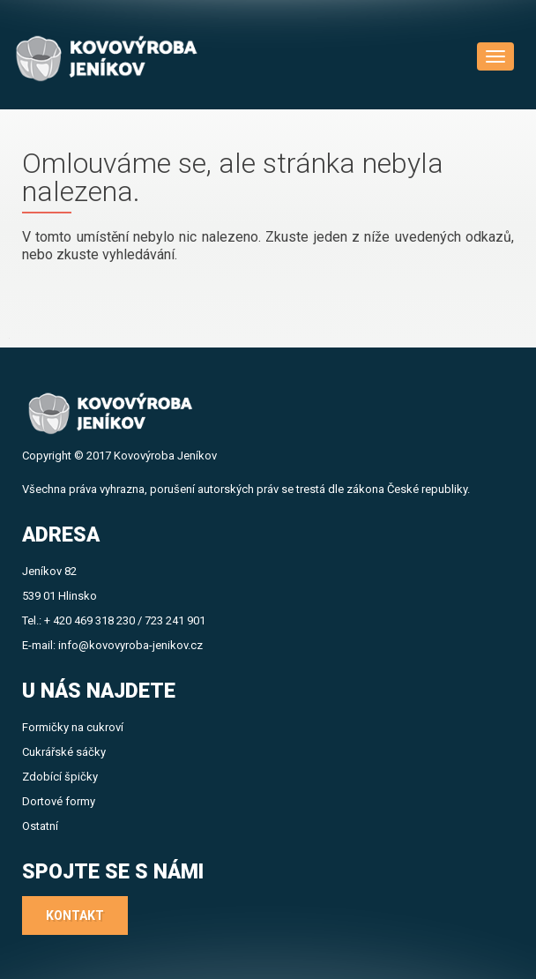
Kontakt (75, 915)
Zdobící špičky (60, 776)
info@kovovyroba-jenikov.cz (130, 645)
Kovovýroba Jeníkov (165, 455)
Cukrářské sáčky (64, 752)
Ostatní (40, 826)
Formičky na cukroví (72, 727)
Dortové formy (58, 801)
